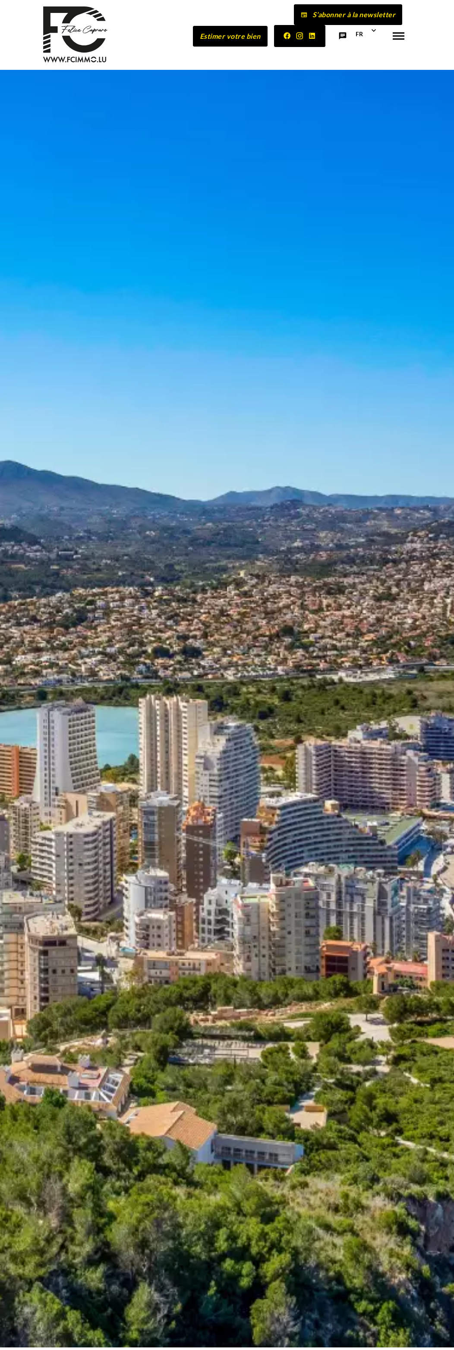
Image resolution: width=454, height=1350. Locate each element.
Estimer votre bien (230, 36)
